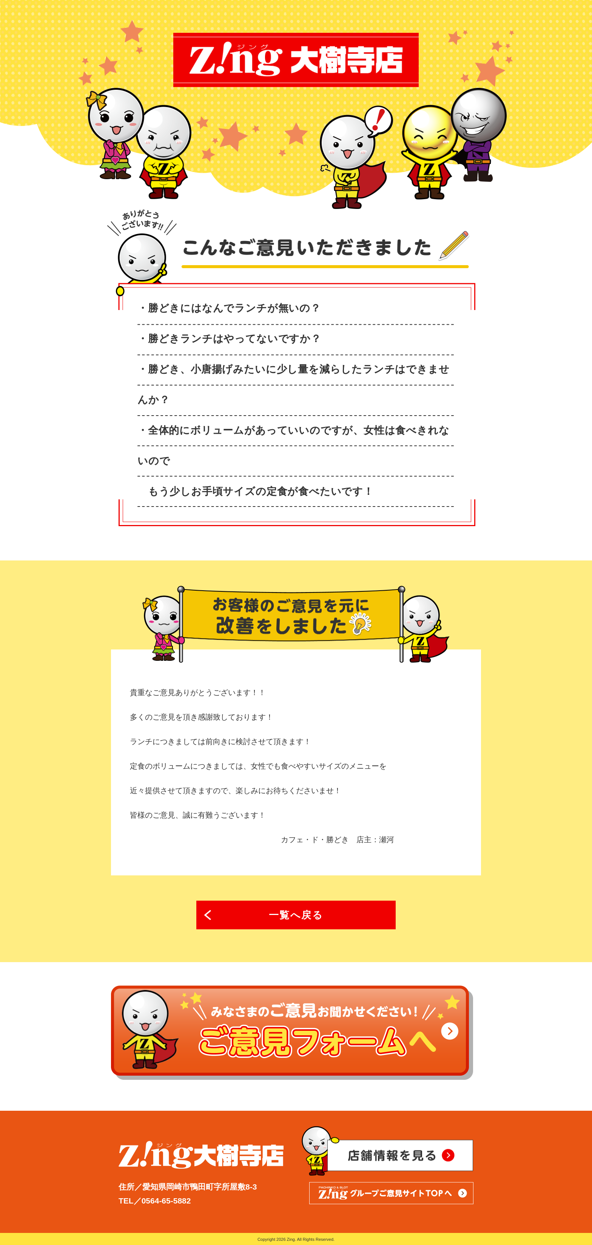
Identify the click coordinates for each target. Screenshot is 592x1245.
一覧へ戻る (296, 915)
